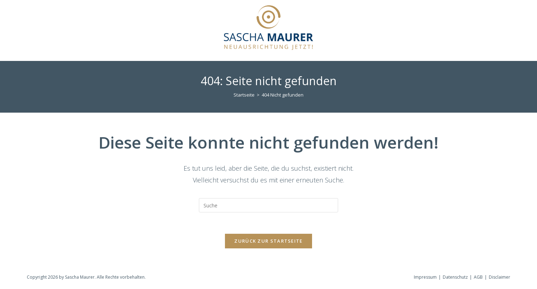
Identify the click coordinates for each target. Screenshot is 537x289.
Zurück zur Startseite (268, 241)
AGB (478, 277)
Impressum (425, 277)
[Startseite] (244, 95)
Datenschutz (455, 277)
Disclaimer (499, 277)
